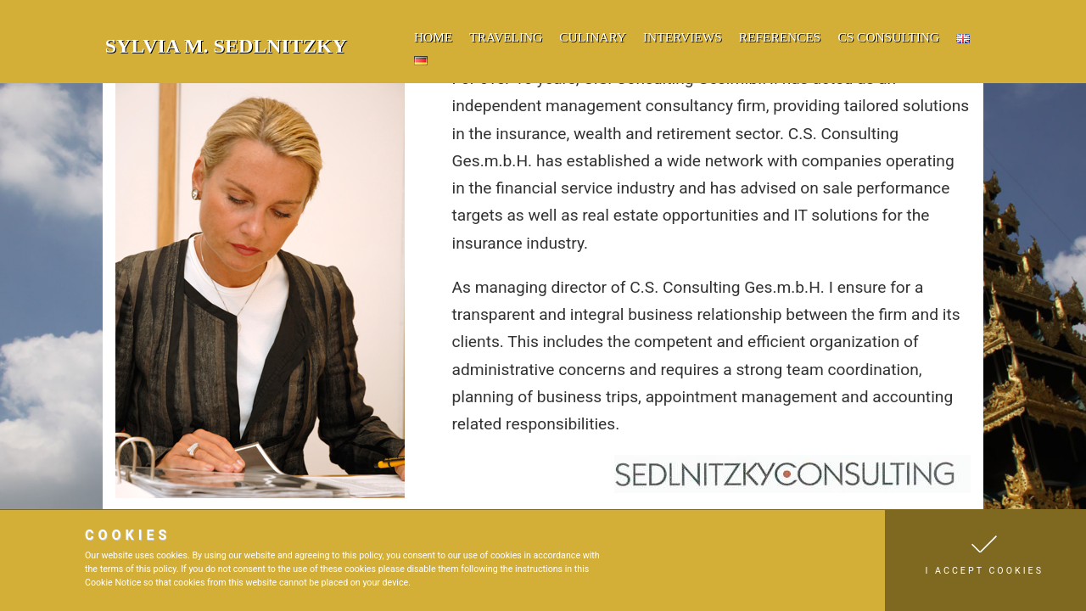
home (433, 37)
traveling (505, 37)
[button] (985, 560)
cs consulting (888, 37)
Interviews (682, 37)
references (780, 37)
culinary (592, 37)
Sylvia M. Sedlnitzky (226, 46)
